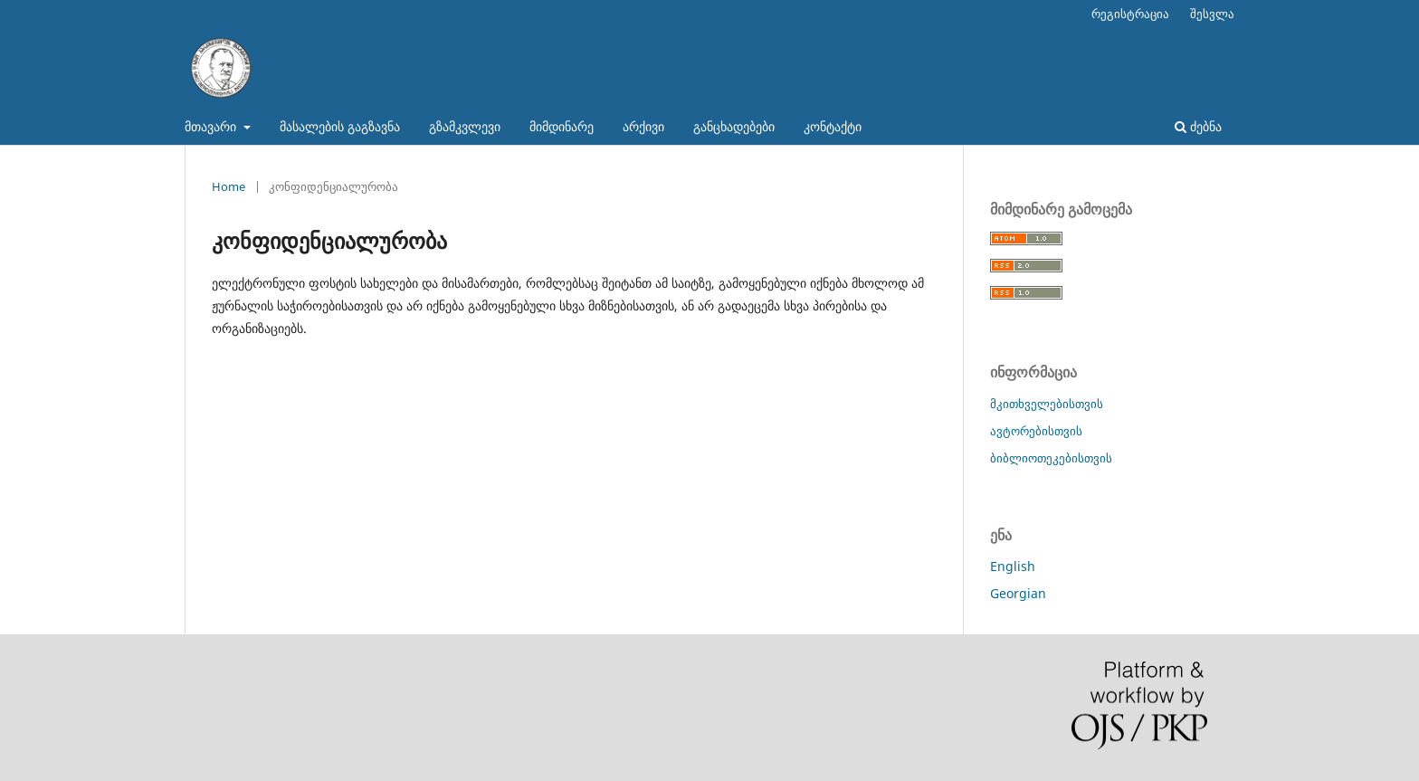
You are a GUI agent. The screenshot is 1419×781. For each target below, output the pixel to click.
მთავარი (212, 126)
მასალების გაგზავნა (340, 126)
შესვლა (1212, 13)
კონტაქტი (833, 126)
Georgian (1018, 593)
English (1012, 566)
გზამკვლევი (464, 126)
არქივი (643, 126)
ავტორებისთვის (1036, 431)
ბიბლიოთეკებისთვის (1051, 458)
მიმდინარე (561, 126)
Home (228, 186)
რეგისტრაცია (1130, 13)
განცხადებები (734, 126)
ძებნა (1198, 126)
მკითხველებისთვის (1046, 403)
